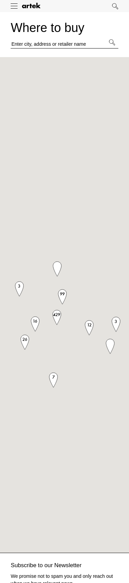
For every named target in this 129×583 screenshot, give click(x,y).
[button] (110, 346)
